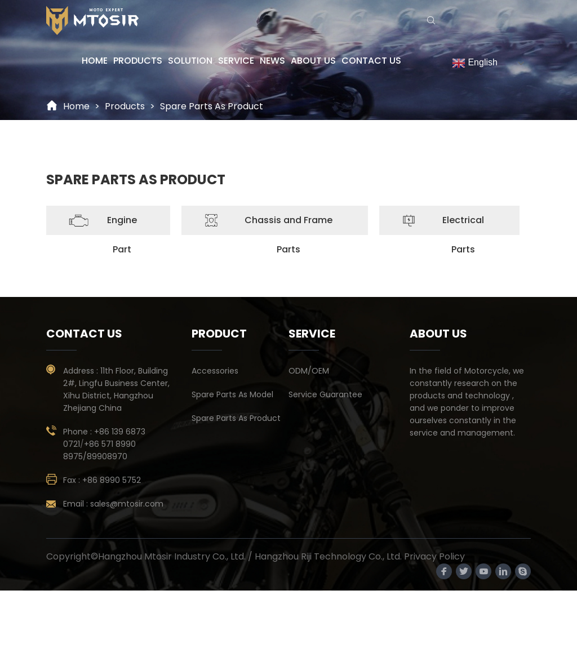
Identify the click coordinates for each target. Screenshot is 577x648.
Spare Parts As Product (211, 106)
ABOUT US (313, 60)
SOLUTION (190, 60)
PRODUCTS (137, 60)
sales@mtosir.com (126, 503)
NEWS (272, 60)
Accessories (215, 370)
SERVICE (236, 60)
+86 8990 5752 (111, 480)
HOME (95, 60)
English (475, 63)
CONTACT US (371, 60)
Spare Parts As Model (232, 394)
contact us (84, 333)
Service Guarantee (325, 394)
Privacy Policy (434, 556)
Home (76, 106)
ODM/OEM (308, 370)
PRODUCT (219, 333)
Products (125, 106)
